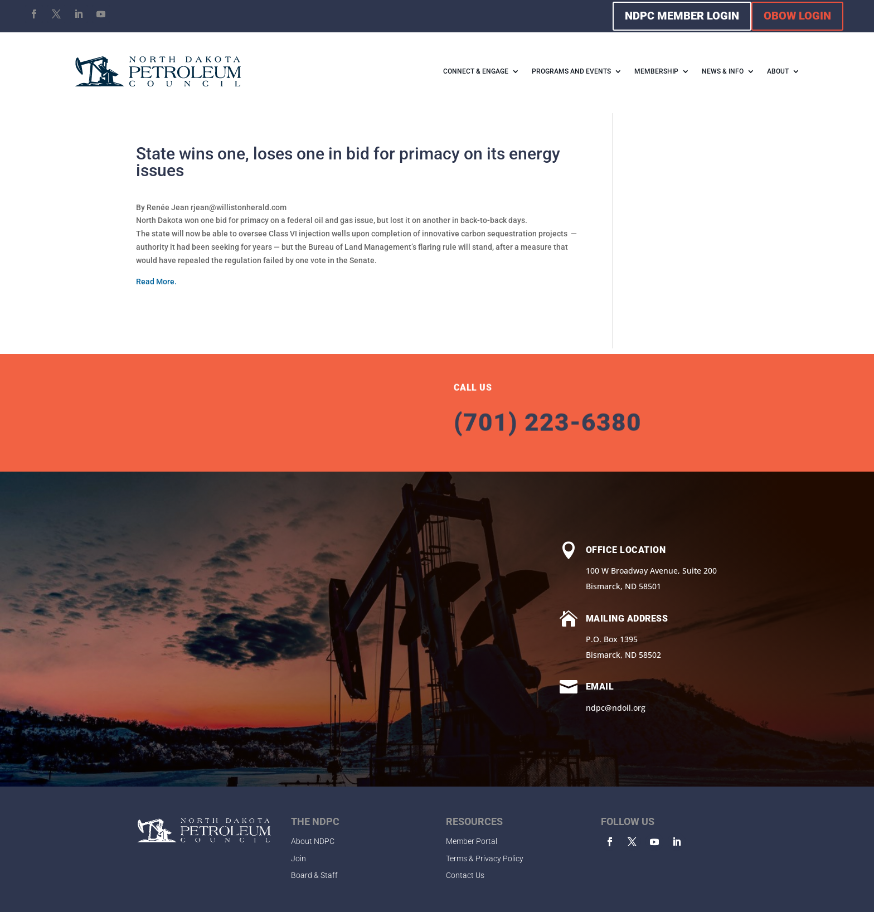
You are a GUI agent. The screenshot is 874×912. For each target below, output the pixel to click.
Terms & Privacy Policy (484, 858)
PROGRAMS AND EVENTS (571, 71)
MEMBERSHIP (656, 71)
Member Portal (471, 841)
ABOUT (778, 71)
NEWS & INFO (723, 71)
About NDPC (312, 841)
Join (298, 858)
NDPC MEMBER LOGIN (682, 15)
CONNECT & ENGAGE (475, 71)
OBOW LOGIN (797, 15)
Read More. (156, 281)
